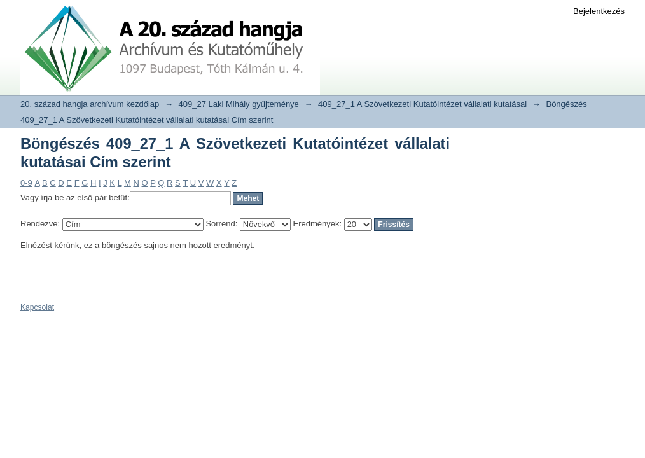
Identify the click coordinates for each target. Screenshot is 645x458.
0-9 (26, 183)
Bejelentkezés (599, 11)
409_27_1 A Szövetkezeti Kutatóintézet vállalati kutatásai (422, 104)
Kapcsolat (37, 307)
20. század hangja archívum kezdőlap (89, 104)
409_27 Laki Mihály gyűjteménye (239, 104)
